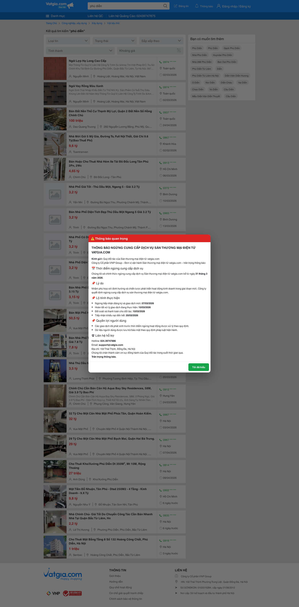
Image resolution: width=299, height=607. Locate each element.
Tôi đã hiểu (198, 367)
